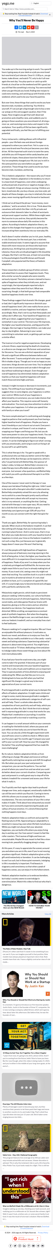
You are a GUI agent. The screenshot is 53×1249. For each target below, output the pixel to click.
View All (48, 914)
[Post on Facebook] (16, 27)
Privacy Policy (43, 1233)
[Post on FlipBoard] (33, 27)
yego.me (7, 3)
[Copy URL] (37, 27)
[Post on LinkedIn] (24, 27)
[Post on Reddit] (28, 27)
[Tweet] (20, 27)
